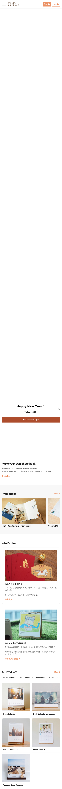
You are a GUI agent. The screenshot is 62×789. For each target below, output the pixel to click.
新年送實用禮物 (12, 659)
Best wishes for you (31, 419)
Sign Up (47, 4)
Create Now (7, 476)
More (57, 494)
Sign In (56, 4)
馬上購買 (9, 599)
